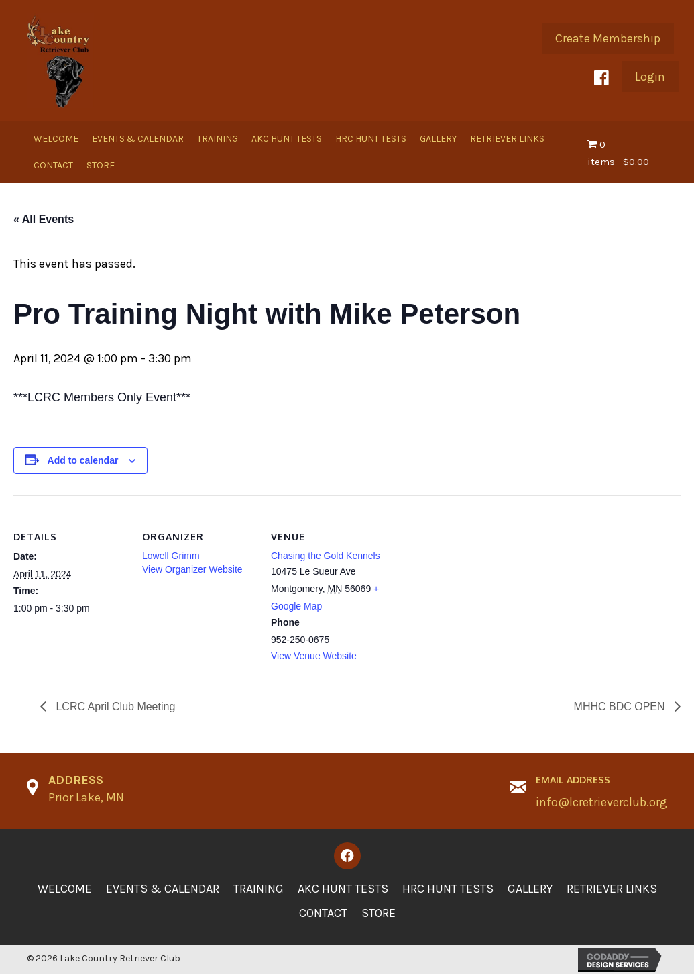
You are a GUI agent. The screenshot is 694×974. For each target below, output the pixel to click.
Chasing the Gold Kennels (325, 555)
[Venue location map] (470, 588)
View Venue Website (314, 655)
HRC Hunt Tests (448, 888)
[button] (608, 38)
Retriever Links (612, 888)
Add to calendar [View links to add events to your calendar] (83, 460)
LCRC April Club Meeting (114, 706)
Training (258, 888)
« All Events (43, 219)
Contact (323, 913)
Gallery (530, 888)
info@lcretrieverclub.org (601, 802)
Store (378, 913)
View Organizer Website (192, 569)
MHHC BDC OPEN (621, 706)
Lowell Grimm (171, 555)
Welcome (65, 888)
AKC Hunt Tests (343, 888)
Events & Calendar (162, 888)
